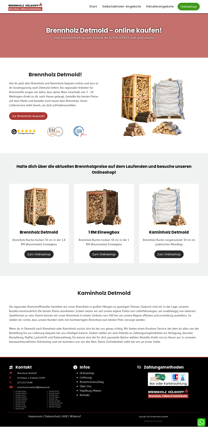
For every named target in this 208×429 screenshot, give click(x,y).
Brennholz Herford (54, 391)
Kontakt (85, 395)
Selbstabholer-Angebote (121, 6)
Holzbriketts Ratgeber (55, 407)
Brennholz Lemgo (20, 405)
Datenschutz (52, 416)
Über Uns (85, 386)
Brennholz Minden (20, 403)
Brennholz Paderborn (21, 393)
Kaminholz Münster (54, 397)
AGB (65, 416)
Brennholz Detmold (21, 401)
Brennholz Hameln (21, 395)
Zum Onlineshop (39, 254)
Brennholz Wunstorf (54, 393)
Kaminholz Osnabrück (55, 405)
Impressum (35, 416)
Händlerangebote (160, 6)
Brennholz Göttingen (54, 401)
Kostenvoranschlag (92, 382)
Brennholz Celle (53, 399)
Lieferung (86, 377)
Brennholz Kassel (53, 395)
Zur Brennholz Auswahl (28, 116)
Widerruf (75, 416)
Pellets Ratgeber (20, 409)
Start (93, 6)
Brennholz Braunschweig (55, 403)
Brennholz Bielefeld (21, 397)
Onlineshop (189, 7)
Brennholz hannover (21, 391)
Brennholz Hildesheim (21, 399)
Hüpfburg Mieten (90, 390)
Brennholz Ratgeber (21, 407)
